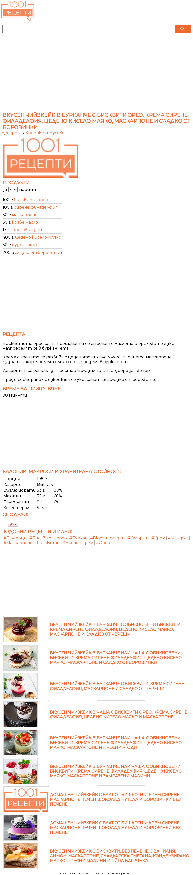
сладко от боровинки (38, 252)
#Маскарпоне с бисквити (32, 542)
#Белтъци (15, 538)
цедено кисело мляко (38, 237)
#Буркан (78, 538)
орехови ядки (27, 229)
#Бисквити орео (48, 538)
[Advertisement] (96, 73)
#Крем (158, 538)
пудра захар (24, 244)
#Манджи (178, 538)
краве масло (25, 222)
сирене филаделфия (36, 207)
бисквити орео (31, 199)
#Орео (103, 542)
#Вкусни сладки (107, 538)
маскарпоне (25, 214)
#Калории (138, 538)
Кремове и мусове (45, 132)
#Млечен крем (77, 542)
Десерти (12, 132)
